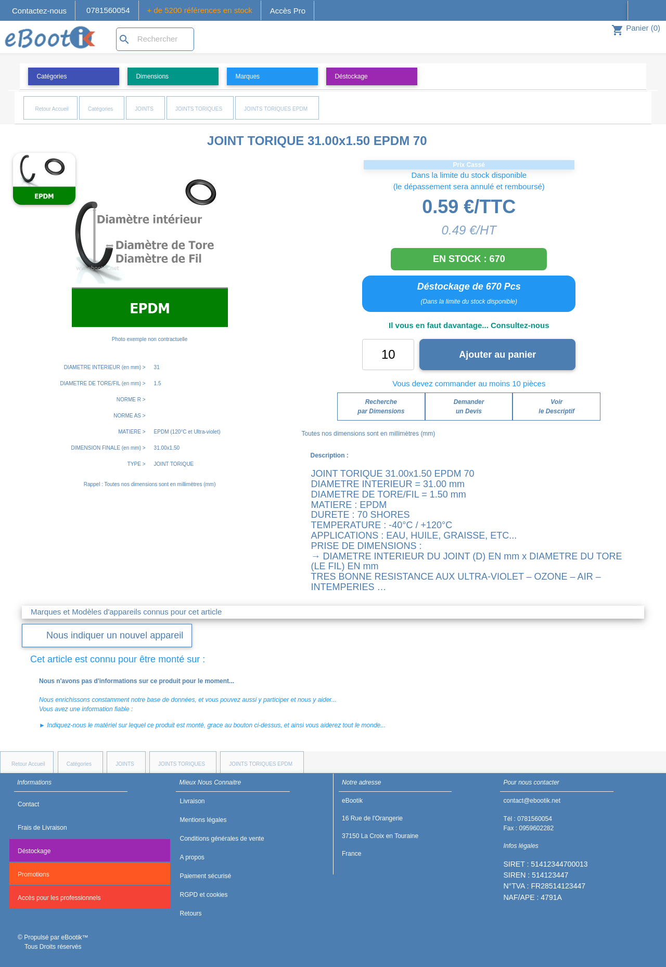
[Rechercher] (155, 39)
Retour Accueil (51, 109)
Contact (28, 804)
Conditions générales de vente (222, 838)
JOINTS (144, 109)
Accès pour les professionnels (59, 897)
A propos (192, 857)
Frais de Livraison (42, 827)
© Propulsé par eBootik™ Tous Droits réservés (53, 942)
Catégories (100, 109)
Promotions (33, 874)
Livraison (192, 801)
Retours (190, 913)
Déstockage (34, 851)
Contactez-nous (39, 10)
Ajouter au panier (497, 354)
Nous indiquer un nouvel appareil (114, 635)
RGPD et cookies (203, 894)
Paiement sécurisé (205, 876)
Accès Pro (287, 10)
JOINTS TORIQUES (198, 109)
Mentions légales (203, 820)
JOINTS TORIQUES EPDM (276, 109)
